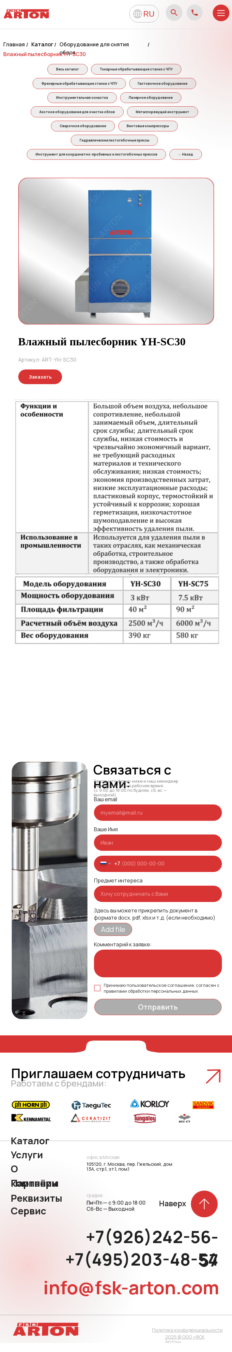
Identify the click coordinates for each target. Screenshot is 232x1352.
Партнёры (35, 1192)
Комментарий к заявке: (123, 953)
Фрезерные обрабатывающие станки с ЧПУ (78, 85)
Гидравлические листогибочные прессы (114, 147)
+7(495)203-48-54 (141, 1268)
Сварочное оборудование (82, 131)
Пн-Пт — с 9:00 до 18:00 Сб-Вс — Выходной (116, 1215)
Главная (14, 44)
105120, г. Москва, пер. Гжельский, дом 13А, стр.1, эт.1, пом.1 (129, 1175)
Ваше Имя (106, 838)
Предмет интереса (118, 889)
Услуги (27, 1163)
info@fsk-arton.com (131, 1296)
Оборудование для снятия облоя (94, 48)
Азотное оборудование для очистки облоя (76, 116)
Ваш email (105, 808)
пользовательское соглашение (160, 994)
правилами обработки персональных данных (151, 1000)
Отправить (158, 1016)
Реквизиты (36, 1207)
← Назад (186, 162)
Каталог (42, 44)
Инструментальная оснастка (81, 100)
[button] (40, 386)
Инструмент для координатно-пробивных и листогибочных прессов (95, 162)
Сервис (28, 1219)
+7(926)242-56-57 (152, 1257)
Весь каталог (66, 70)
